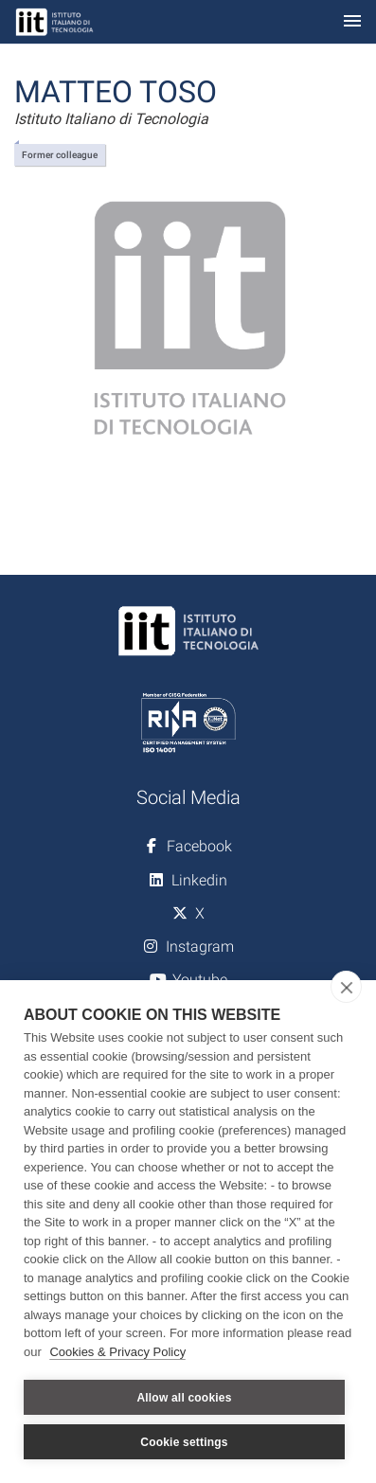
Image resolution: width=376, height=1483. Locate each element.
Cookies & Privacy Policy (117, 1352)
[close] (346, 987)
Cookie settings (183, 1442)
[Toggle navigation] (352, 22)
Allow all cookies (183, 1397)
